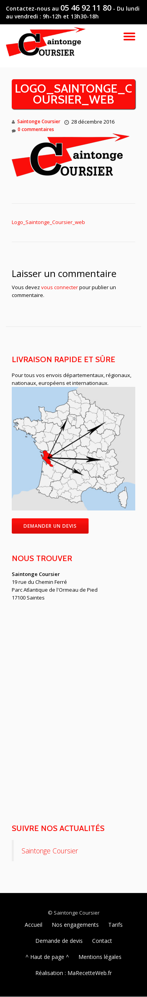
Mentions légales (100, 957)
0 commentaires (33, 129)
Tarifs (115, 924)
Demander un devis (50, 526)
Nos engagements (75, 924)
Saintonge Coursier (38, 121)
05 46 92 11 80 (85, 7)
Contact (102, 940)
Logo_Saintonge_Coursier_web (48, 222)
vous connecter (59, 287)
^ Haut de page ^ (47, 957)
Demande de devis (59, 940)
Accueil (33, 924)
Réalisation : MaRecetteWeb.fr (73, 973)
